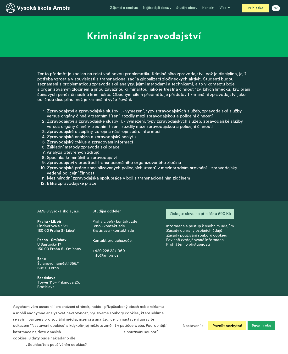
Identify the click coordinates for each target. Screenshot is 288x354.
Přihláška (255, 8)
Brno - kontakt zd (108, 226)
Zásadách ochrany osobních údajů (92, 332)
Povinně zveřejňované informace (195, 240)
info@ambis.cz (105, 255)
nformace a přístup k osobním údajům (200, 226)
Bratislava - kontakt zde (113, 231)
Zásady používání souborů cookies (196, 235)
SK (276, 8)
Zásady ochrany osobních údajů (194, 231)
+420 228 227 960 (109, 251)
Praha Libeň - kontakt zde (116, 221)
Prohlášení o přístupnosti (188, 244)
